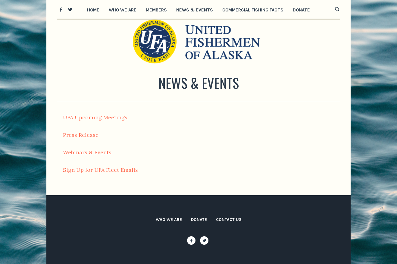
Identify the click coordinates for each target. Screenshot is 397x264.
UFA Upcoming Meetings (95, 117)
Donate (199, 219)
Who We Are (169, 219)
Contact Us (229, 219)
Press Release (80, 134)
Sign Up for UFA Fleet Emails (100, 169)
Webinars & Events (87, 152)
